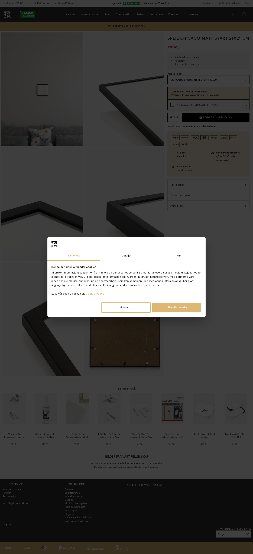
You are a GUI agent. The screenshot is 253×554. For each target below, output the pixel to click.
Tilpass (126, 307)
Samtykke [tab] (74, 255)
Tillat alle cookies (177, 307)
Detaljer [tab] (126, 255)
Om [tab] (179, 255)
